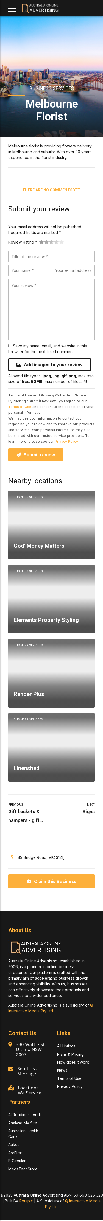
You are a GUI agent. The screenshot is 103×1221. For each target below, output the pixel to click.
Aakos (14, 1145)
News (62, 1070)
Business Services (51, 88)
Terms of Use (19, 407)
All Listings (66, 1046)
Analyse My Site (22, 1123)
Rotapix (26, 1201)
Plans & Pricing (70, 1054)
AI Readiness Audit (25, 1115)
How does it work (73, 1062)
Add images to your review (53, 364)
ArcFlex (15, 1153)
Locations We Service (30, 1090)
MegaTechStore (23, 1169)
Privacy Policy (66, 442)
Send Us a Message (28, 1071)
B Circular (17, 1161)
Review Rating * (22, 242)
